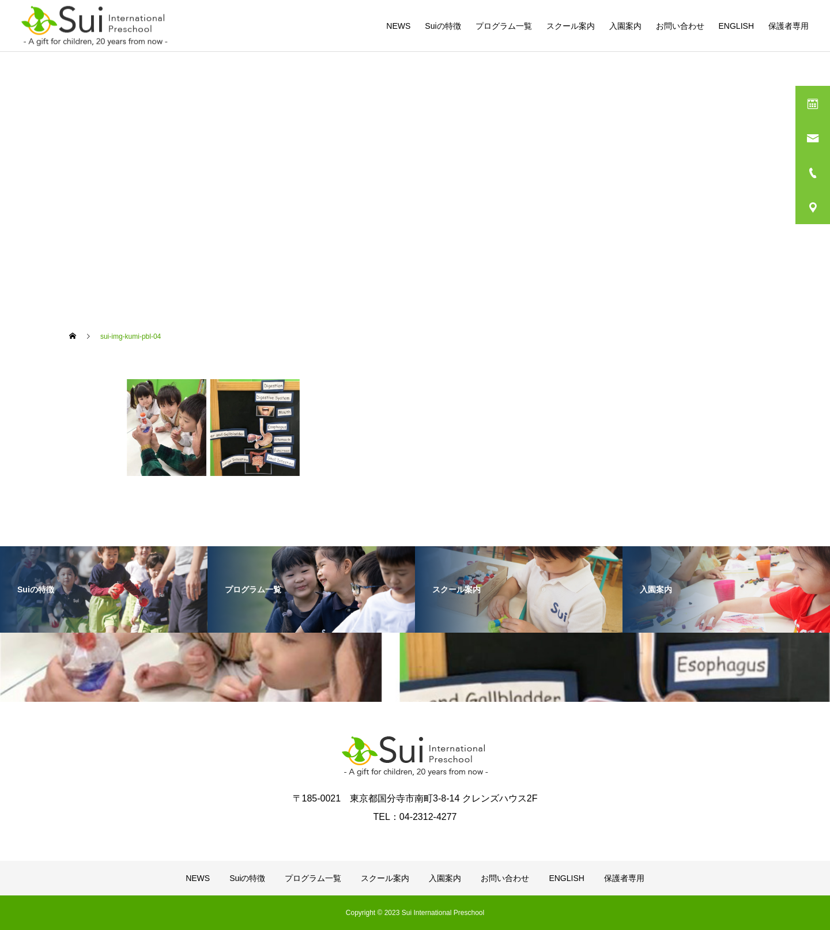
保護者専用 (788, 26)
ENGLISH (736, 26)
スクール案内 (570, 26)
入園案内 (625, 26)
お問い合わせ (680, 26)
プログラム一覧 (504, 26)
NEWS (398, 26)
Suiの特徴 (443, 26)
